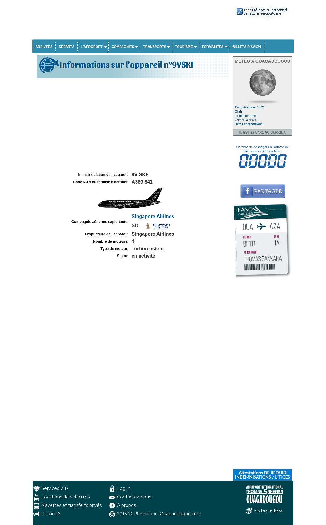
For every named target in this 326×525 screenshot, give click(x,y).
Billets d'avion (246, 46)
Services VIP (54, 488)
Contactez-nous (134, 497)
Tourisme (184, 46)
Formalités (213, 46)
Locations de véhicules (65, 497)
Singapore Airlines (153, 216)
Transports (154, 46)
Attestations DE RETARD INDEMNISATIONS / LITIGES (262, 475)
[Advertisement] (132, 125)
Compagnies (123, 46)
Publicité (50, 514)
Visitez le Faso (269, 510)
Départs (66, 46)
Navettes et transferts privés (71, 505)
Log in (123, 488)
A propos (126, 505)
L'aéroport (92, 46)
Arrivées (43, 46)
